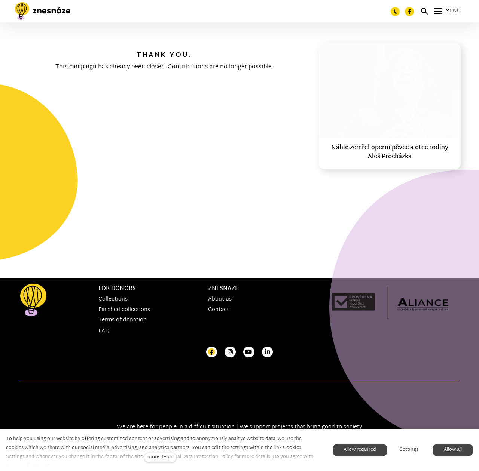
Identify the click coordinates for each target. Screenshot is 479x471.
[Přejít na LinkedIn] (267, 352)
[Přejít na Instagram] (230, 352)
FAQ (104, 331)
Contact (218, 310)
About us (220, 299)
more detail (160, 457)
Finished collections (124, 310)
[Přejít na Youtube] (248, 352)
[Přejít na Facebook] (211, 352)
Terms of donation (122, 320)
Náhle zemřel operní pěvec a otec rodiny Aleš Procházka (389, 152)
